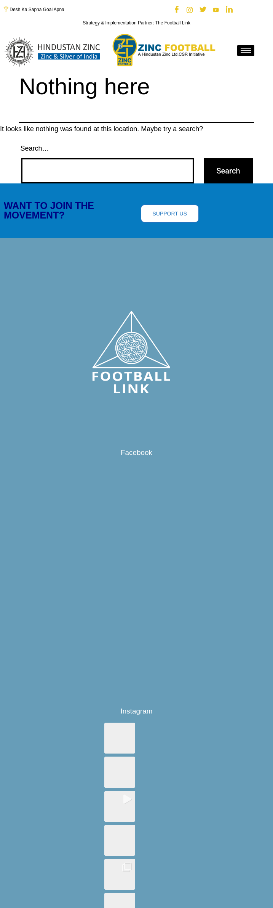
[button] (119, 738)
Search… (35, 148)
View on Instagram (136, 836)
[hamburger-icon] (245, 50)
